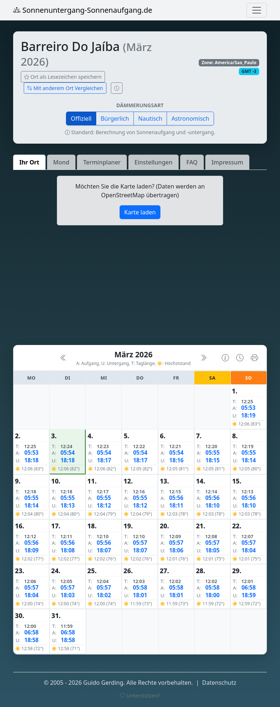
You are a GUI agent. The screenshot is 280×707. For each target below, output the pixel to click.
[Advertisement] (140, 288)
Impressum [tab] (227, 162)
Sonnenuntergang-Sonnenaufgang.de (82, 10)
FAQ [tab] (192, 162)
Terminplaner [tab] (102, 162)
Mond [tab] (61, 162)
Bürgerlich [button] (115, 118)
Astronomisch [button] (190, 118)
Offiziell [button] (81, 118)
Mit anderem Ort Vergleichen (65, 88)
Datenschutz (219, 683)
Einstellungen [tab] (153, 162)
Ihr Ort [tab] (29, 162)
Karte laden (140, 212)
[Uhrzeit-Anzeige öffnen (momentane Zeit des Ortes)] (116, 88)
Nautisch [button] (150, 118)
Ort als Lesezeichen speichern (63, 76)
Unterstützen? (140, 695)
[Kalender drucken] (254, 358)
